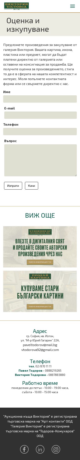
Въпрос (10, 141)
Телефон (10, 124)
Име (6, 92)
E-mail (9, 108)
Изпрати (13, 185)
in (40, 449)
